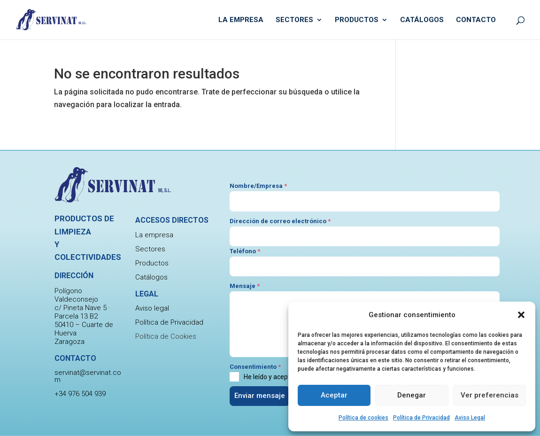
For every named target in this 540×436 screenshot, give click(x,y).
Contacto (476, 20)
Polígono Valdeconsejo (76, 295)
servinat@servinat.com (87, 376)
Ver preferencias (489, 395)
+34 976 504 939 (80, 393)
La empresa (240, 20)
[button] (521, 314)
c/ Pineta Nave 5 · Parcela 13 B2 (82, 312)
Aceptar (334, 395)
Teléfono (245, 251)
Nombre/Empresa (258, 185)
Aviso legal (152, 308)
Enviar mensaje (259, 395)
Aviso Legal (470, 417)
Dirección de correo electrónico (280, 221)
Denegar (411, 395)
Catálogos (422, 20)
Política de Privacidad (421, 417)
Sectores (294, 20)
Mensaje (245, 285)
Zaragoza (69, 341)
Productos (356, 20)
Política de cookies (363, 417)
